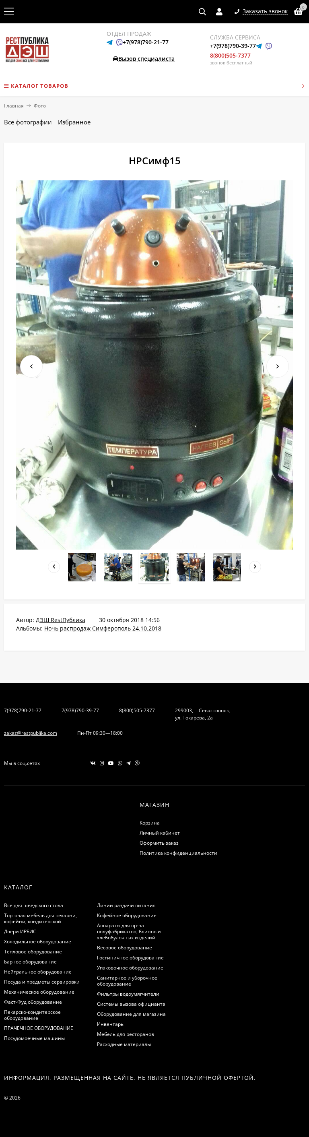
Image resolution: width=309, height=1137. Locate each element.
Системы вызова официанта (131, 1004)
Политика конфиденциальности (178, 853)
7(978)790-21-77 (22, 710)
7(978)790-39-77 (80, 710)
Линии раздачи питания (126, 905)
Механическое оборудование (39, 991)
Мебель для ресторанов (125, 1034)
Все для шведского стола (33, 905)
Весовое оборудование (124, 947)
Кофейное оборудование (127, 915)
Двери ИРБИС (20, 931)
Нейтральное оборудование (38, 971)
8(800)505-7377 (230, 55)
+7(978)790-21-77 (146, 42)
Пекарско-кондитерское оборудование (32, 1015)
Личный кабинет (160, 832)
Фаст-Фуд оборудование (33, 1001)
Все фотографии (28, 122)
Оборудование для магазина (131, 1014)
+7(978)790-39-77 (233, 46)
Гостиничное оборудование (130, 957)
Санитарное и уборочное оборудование (127, 980)
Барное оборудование (30, 961)
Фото (40, 105)
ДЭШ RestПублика (60, 620)
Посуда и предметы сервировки (42, 981)
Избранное (74, 122)
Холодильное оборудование (37, 941)
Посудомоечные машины (34, 1038)
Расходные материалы (124, 1044)
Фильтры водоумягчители (128, 993)
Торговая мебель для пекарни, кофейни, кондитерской (40, 918)
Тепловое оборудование (33, 951)
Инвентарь (110, 1024)
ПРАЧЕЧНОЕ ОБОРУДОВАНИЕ (38, 1028)
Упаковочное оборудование (130, 967)
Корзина (150, 822)
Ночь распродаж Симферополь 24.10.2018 (102, 628)
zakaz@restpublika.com (30, 733)
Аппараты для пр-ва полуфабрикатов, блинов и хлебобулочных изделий (129, 931)
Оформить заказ (159, 842)
